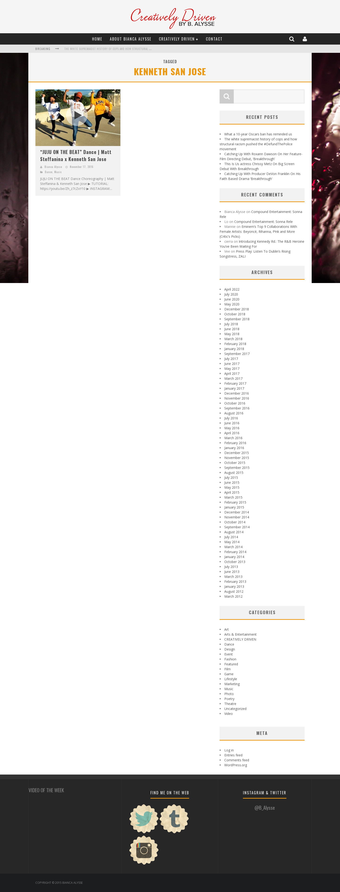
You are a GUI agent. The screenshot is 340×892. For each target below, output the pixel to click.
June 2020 (231, 299)
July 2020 (231, 294)
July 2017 (231, 358)
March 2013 (233, 576)
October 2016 (234, 403)
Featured (231, 664)
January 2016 (234, 448)
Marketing (232, 684)
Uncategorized (235, 708)
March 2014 (233, 547)
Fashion (230, 659)
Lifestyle (230, 679)
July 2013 (231, 566)
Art (226, 629)
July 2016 (231, 418)
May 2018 (231, 334)
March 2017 (233, 378)
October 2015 (234, 462)
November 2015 (236, 457)
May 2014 (231, 542)
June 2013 (231, 571)
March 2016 (233, 438)
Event (228, 654)
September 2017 (237, 353)
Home (97, 39)
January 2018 (234, 348)
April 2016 (231, 433)
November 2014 (236, 517)
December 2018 (236, 309)
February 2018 (235, 344)
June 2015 (231, 482)
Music (58, 172)
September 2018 (237, 319)
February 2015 (235, 502)
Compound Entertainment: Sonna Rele (263, 221)
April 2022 (231, 289)
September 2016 (237, 408)
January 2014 (234, 556)
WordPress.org (235, 765)
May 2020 (231, 304)
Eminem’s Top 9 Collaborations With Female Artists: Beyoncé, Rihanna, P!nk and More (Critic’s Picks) (258, 231)
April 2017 (231, 373)
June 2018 (231, 329)
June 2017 (231, 363)
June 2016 (231, 423)
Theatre (230, 703)
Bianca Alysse (53, 167)
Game (229, 674)
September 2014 (237, 527)
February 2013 (235, 581)
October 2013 (234, 561)
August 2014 (233, 532)
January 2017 (234, 388)
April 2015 (231, 492)
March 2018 (233, 339)
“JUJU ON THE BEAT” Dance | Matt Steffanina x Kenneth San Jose (75, 155)
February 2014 (235, 552)
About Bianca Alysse (130, 39)
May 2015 (231, 487)
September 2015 (237, 467)
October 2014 (234, 522)
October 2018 (234, 314)
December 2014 (236, 512)
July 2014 (231, 537)
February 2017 (235, 383)
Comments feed (236, 760)
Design (229, 649)
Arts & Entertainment (240, 634)
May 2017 (231, 368)
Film (227, 669)
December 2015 (236, 452)
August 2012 (233, 591)
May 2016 (231, 428)
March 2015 (233, 497)
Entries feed (233, 755)
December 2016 (236, 393)
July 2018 (231, 324)
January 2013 (234, 586)
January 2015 (234, 507)
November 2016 (236, 398)
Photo (229, 694)
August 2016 (233, 413)
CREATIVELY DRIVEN (177, 39)
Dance (48, 172)
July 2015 (231, 477)
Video (228, 713)
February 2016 (235, 443)
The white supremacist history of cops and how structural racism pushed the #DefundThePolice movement (139, 49)
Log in (229, 750)
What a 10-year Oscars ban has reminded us (258, 134)
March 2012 (233, 596)
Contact (214, 39)
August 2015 (233, 472)
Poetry (229, 698)
